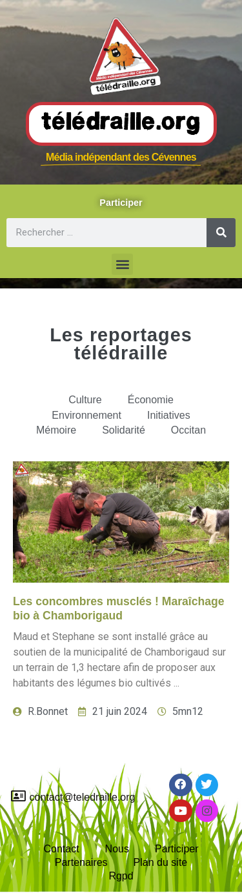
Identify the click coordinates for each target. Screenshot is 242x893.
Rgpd (120, 875)
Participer (177, 848)
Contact (61, 848)
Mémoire (56, 430)
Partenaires (81, 862)
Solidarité (123, 430)
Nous (117, 848)
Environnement (86, 415)
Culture (85, 399)
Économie (151, 399)
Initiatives (168, 415)
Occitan (188, 430)
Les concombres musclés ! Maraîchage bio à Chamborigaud (119, 608)
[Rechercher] (221, 232)
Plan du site (161, 862)
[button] (122, 264)
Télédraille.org (121, 123)
